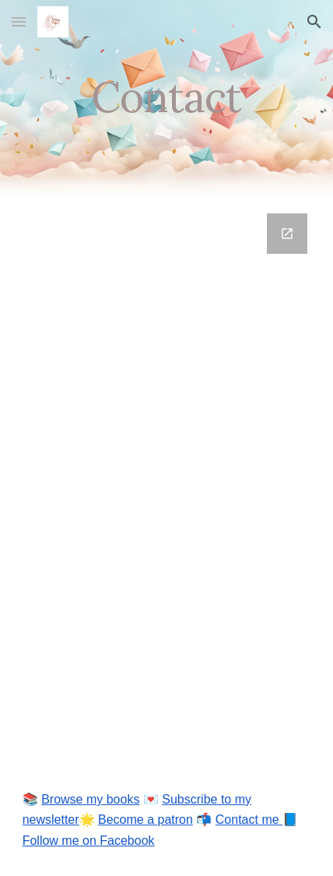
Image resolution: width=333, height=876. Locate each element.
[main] (166, 97)
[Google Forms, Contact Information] (166, 479)
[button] (18, 21)
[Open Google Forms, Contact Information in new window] (287, 233)
